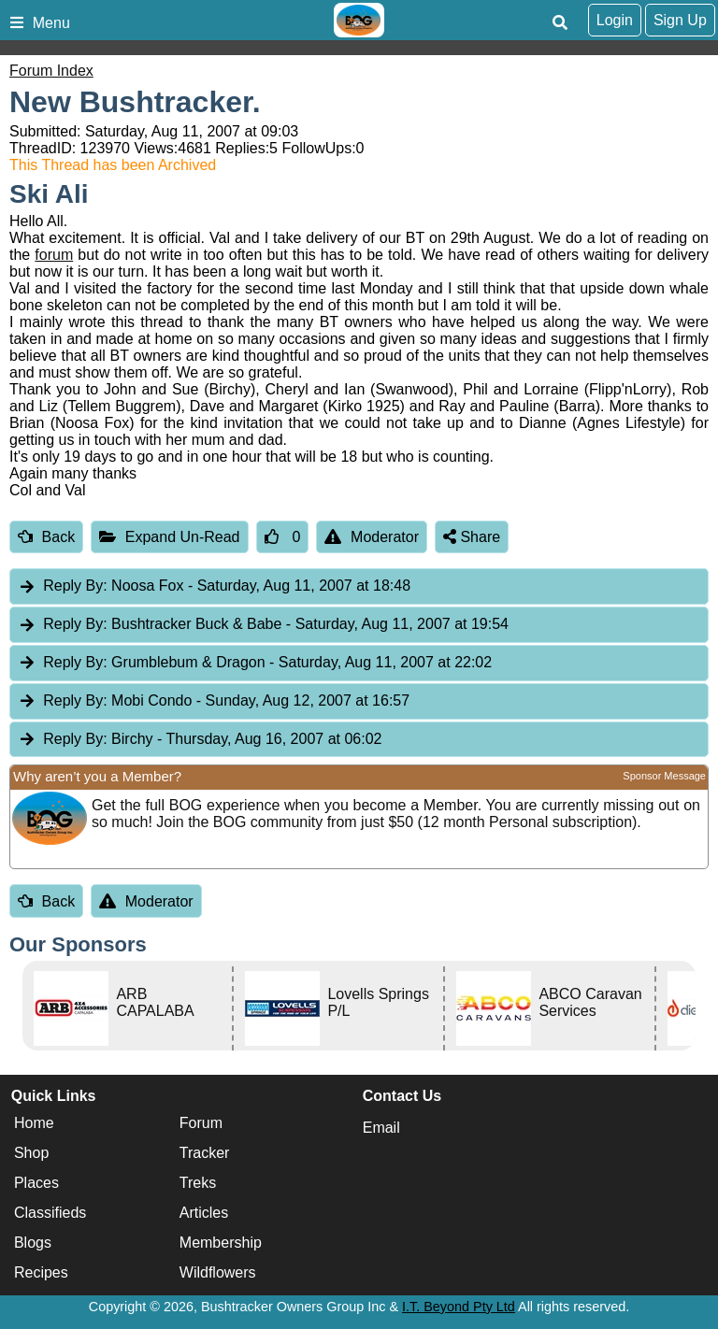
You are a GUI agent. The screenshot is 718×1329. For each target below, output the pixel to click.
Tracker (205, 1153)
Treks (198, 1183)
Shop (31, 1153)
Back (46, 537)
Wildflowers (218, 1272)
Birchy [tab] (199, 740)
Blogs (32, 1242)
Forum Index (51, 71)
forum (54, 255)
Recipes (41, 1272)
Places (36, 1183)
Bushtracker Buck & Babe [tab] (263, 625)
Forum (201, 1123)
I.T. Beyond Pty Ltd (458, 1306)
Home (34, 1123)
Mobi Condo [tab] (213, 701)
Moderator (371, 537)
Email (381, 1128)
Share (471, 537)
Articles (204, 1213)
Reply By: (75, 585)
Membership (221, 1242)
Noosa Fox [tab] (214, 586)
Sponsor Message (664, 775)
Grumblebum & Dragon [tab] (255, 663)
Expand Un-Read (169, 537)
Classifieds (50, 1213)
